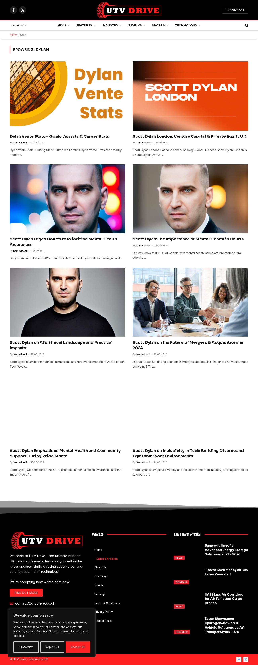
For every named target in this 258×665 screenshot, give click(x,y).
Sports (158, 25)
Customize (26, 647)
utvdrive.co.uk (38, 659)
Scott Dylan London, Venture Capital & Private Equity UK (189, 136)
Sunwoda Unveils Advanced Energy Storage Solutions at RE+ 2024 (226, 549)
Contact (235, 10)
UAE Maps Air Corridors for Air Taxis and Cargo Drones (224, 598)
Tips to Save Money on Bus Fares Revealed (226, 572)
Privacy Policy (103, 611)
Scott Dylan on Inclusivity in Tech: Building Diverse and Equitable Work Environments (188, 453)
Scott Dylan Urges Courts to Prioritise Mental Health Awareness (63, 242)
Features (84, 25)
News (61, 25)
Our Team (100, 576)
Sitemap (99, 594)
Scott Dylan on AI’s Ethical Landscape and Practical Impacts (61, 345)
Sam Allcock (20, 142)
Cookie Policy (103, 620)
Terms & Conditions (107, 603)
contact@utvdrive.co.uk (32, 603)
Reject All (52, 647)
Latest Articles (107, 558)
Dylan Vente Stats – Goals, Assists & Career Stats (59, 136)
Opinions (181, 582)
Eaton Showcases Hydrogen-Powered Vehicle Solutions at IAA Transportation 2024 (225, 625)
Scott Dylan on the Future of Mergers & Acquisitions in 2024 (188, 345)
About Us (17, 25)
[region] (52, 633)
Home (13, 34)
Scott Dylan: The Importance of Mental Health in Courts (188, 239)
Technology (186, 25)
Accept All (78, 647)
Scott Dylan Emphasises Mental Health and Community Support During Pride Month (65, 453)
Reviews (135, 25)
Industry (110, 25)
